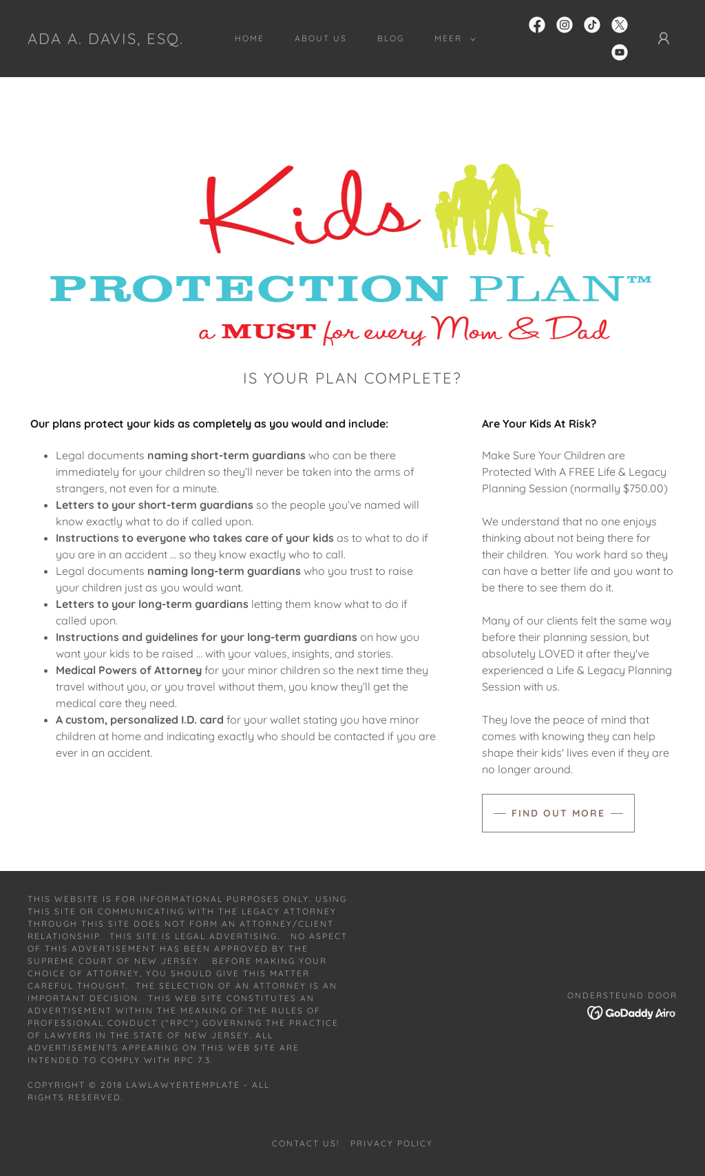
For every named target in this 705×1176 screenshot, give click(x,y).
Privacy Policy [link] (391, 1143)
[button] (452, 38)
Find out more (558, 813)
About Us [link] (321, 38)
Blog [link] (390, 38)
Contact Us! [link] (305, 1143)
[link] (106, 40)
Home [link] (249, 38)
